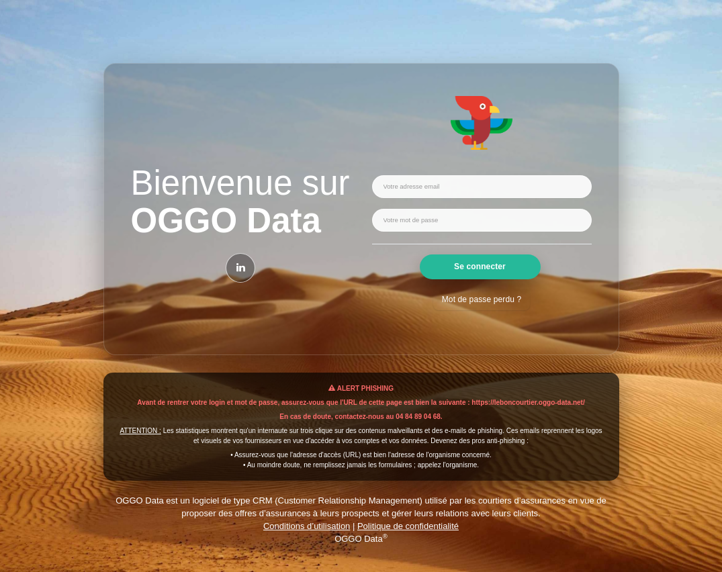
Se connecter (480, 266)
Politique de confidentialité (408, 526)
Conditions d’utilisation (306, 526)
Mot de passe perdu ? (481, 299)
